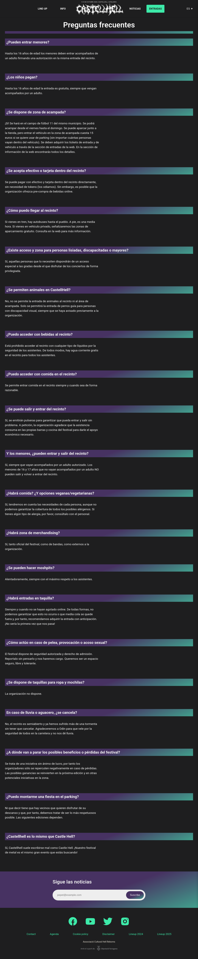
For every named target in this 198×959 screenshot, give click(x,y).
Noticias (135, 8)
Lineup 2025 (164, 934)
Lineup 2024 (136, 934)
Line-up (42, 8)
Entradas (155, 8)
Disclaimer (108, 934)
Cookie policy (80, 934)
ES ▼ (190, 8)
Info (63, 8)
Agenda (54, 934)
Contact (31, 934)
